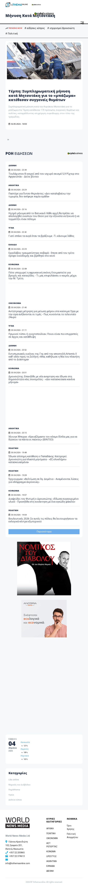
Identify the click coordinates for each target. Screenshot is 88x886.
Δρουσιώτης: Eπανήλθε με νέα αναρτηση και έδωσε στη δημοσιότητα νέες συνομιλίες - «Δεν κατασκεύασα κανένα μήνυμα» (41, 379)
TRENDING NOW (13, 28)
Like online (13, 779)
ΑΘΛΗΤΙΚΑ (13, 185)
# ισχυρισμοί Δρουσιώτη (61, 28)
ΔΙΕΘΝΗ (12, 165)
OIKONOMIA (52, 838)
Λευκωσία (25, 742)
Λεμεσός (25, 749)
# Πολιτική (11, 33)
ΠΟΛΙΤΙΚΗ (13, 510)
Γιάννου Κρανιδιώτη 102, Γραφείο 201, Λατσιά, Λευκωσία (16, 845)
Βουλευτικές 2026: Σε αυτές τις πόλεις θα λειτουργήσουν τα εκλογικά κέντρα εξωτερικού (42, 520)
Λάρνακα (25, 756)
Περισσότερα (44, 531)
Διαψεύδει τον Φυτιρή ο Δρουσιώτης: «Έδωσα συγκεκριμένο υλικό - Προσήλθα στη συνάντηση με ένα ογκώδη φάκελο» (43, 500)
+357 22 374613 (17, 856)
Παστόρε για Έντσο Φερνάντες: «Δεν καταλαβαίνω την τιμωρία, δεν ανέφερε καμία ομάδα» (39, 195)
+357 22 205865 (17, 852)
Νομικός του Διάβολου (19, 784)
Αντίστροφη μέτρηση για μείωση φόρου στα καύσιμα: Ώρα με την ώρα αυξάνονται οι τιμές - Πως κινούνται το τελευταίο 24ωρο (43, 314)
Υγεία (11, 794)
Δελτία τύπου (15, 799)
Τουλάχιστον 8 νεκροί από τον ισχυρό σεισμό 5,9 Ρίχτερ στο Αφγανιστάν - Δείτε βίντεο (43, 175)
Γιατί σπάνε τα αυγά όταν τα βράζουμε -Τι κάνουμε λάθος (41, 236)
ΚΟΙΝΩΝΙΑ (13, 264)
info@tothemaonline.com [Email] (17, 863)
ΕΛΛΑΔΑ (12, 244)
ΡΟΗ (19, 153)
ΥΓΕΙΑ (11, 227)
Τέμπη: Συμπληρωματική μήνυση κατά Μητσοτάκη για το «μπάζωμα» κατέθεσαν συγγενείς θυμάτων (43, 95)
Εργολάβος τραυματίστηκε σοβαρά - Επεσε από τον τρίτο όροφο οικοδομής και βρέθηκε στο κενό (41, 254)
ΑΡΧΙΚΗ (50, 828)
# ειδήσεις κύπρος (34, 28)
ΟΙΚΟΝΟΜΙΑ (14, 303)
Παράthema (14, 789)
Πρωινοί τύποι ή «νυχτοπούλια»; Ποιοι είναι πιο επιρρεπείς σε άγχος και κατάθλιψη (43, 335)
